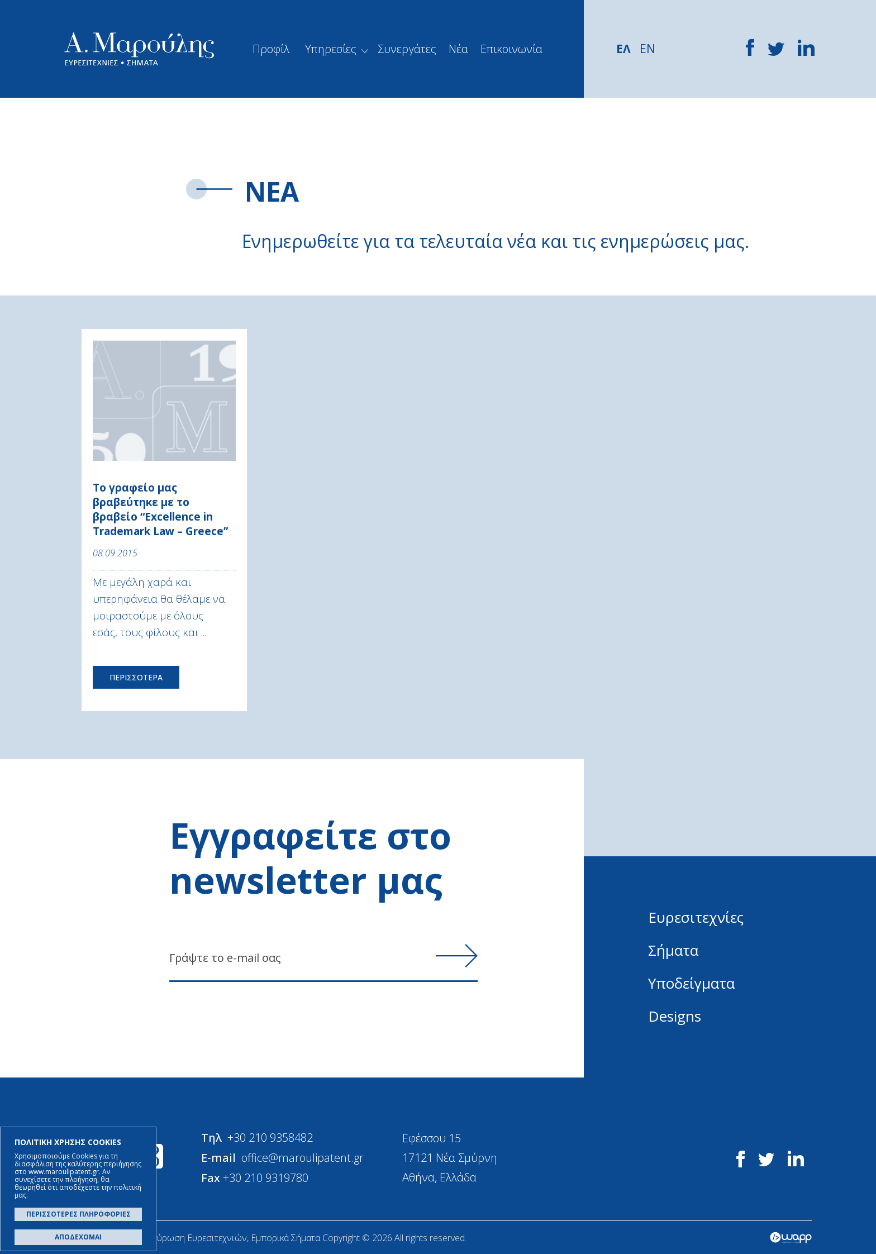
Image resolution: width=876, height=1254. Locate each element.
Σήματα (673, 950)
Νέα (458, 48)
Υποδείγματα (691, 983)
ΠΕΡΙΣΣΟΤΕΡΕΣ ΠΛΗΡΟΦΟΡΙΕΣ (78, 1214)
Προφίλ (271, 48)
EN (647, 48)
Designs (674, 1016)
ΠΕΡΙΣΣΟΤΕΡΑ (136, 677)
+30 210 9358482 (270, 1137)
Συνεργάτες (407, 48)
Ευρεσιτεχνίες (696, 917)
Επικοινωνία (511, 48)
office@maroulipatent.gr (303, 1157)
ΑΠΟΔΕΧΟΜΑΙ (78, 1237)
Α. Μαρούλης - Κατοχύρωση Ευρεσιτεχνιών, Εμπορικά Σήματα (139, 49)
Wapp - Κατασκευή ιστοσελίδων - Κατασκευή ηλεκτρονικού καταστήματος (791, 1237)
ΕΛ (623, 48)
